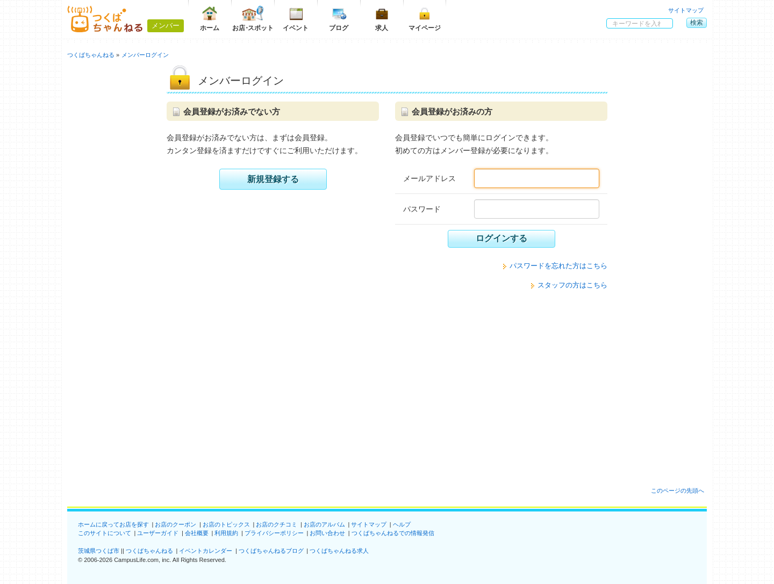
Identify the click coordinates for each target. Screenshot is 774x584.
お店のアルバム (324, 524)
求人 (381, 18)
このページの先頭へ (677, 490)
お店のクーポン (175, 524)
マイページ (424, 18)
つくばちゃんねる (149, 550)
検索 (696, 22)
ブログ (338, 18)
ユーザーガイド (157, 533)
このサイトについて (104, 533)
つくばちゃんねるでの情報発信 (393, 533)
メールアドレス (429, 178)
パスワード (422, 209)
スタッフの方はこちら (572, 285)
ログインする (501, 238)
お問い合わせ (327, 533)
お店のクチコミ (276, 524)
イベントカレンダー (205, 550)
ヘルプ (402, 524)
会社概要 (197, 533)
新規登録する (273, 179)
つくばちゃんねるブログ (271, 550)
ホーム (209, 18)
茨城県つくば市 (98, 550)
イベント (296, 18)
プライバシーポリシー (274, 533)
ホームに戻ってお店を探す (113, 524)
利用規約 (226, 533)
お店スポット (253, 18)
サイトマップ (686, 10)
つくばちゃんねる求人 (339, 550)
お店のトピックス (226, 524)
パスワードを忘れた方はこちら (558, 266)
